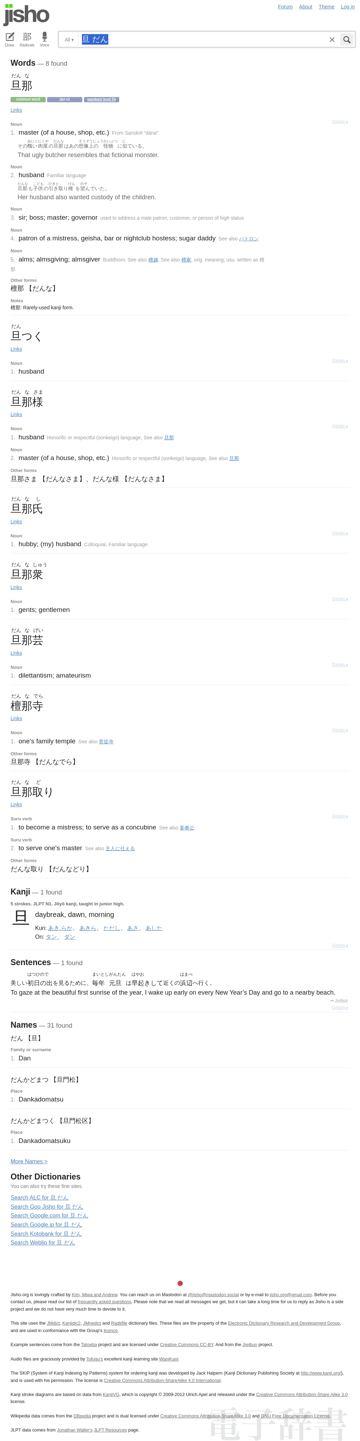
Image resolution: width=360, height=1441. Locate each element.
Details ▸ (340, 121)
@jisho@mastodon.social (213, 1294)
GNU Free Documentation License (295, 1416)
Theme (327, 6)
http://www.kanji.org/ (321, 1373)
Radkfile (119, 1323)
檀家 (186, 260)
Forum (285, 6)
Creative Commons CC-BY (186, 1344)
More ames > (29, 1161)
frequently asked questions (104, 1301)
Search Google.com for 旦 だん (49, 1216)
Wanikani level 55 (101, 99)
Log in (348, 6)
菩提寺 (106, 741)
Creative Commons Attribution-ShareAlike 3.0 (205, 1416)
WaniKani (168, 1359)
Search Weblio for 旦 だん (43, 1243)
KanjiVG (111, 1394)
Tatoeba (89, 1344)
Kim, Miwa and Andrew (94, 1294)
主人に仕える (120, 848)
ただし (111, 928)
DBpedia (82, 1416)
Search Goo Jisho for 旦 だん (47, 1207)
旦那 (169, 437)
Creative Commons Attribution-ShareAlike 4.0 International (162, 1380)
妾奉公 (187, 828)
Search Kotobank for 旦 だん (46, 1234)
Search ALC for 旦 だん (40, 1198)
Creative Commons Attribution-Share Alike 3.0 (302, 1394)
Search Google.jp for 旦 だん (46, 1225)
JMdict (53, 1323)
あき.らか (60, 928)
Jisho (26, 15)
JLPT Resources (110, 1430)
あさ (133, 928)
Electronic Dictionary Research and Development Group (284, 1323)
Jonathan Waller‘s (74, 1430)
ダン (69, 937)
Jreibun (341, 1000)
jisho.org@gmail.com (291, 1294)
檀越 (153, 260)
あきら (87, 928)
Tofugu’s (94, 1359)
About (306, 6)
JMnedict (92, 1323)
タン (51, 937)
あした (154, 928)
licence (111, 1330)
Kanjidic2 (71, 1323)
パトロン (249, 238)
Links (16, 110)
